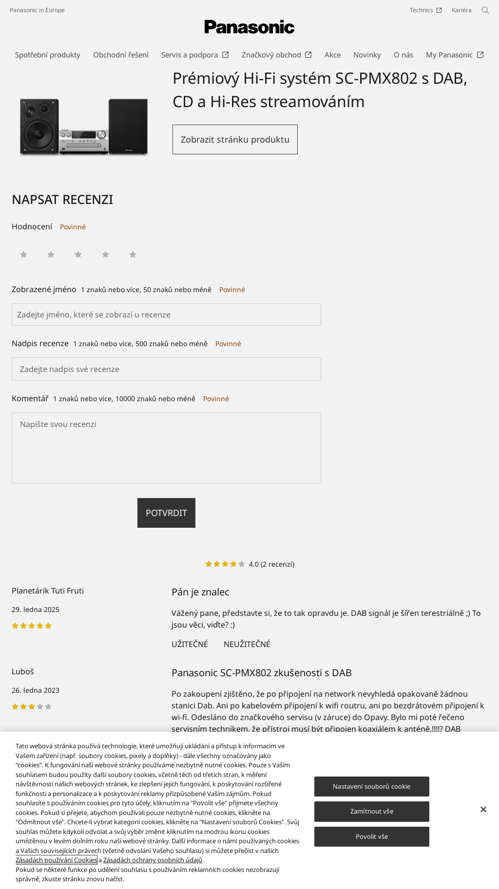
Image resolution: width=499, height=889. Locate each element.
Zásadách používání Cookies (56, 859)
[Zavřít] (483, 809)
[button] (23, 254)
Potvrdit (166, 513)
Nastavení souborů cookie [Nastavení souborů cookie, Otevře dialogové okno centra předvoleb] (371, 786)
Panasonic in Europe (37, 10)
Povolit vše (372, 836)
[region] (249, 810)
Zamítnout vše (371, 811)
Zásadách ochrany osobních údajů (152, 859)
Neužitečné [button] (247, 644)
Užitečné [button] (190, 644)
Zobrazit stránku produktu (235, 139)
